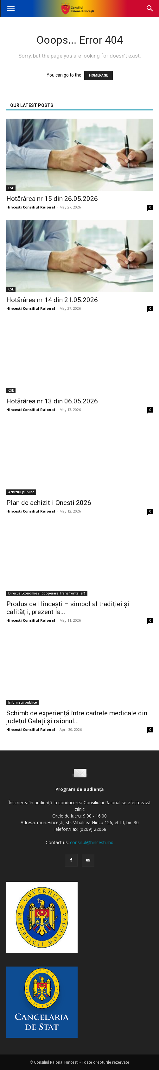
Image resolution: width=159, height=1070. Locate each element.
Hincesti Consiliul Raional (30, 207)
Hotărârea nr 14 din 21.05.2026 (52, 300)
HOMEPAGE (98, 75)
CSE (11, 188)
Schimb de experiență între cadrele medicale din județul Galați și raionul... (76, 717)
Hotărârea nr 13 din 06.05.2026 (52, 401)
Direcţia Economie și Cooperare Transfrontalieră (47, 593)
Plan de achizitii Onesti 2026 (48, 503)
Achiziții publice (21, 492)
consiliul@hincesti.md (91, 842)
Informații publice (22, 702)
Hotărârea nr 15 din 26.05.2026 (52, 198)
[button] (11, 8)
